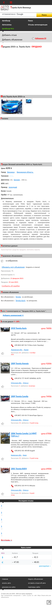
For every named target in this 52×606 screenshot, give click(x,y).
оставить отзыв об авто (37, 583)
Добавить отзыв (9, 35)
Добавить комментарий (13, 315)
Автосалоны (7, 25)
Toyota (18, 297)
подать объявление (35, 579)
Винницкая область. (25, 172)
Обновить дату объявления (13, 267)
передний (13, 187)
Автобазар (6, 21)
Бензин (17, 179)
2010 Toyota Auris (18, 328)
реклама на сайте (8, 587)
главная (5, 579)
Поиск (30, 21)
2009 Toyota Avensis (20, 363)
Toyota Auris (20, 300)
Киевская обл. (16, 455)
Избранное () (40, 38)
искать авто (6, 583)
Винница (11, 172)
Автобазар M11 (8, 29)
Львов (26, 350)
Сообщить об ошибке (11, 286)
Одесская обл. (16, 383)
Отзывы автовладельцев (37, 25)
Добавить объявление (12, 39)
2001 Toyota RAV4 (19, 468)
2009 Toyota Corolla (19, 396)
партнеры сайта (34, 587)
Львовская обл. (16, 350)
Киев (25, 455)
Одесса (25, 383)
